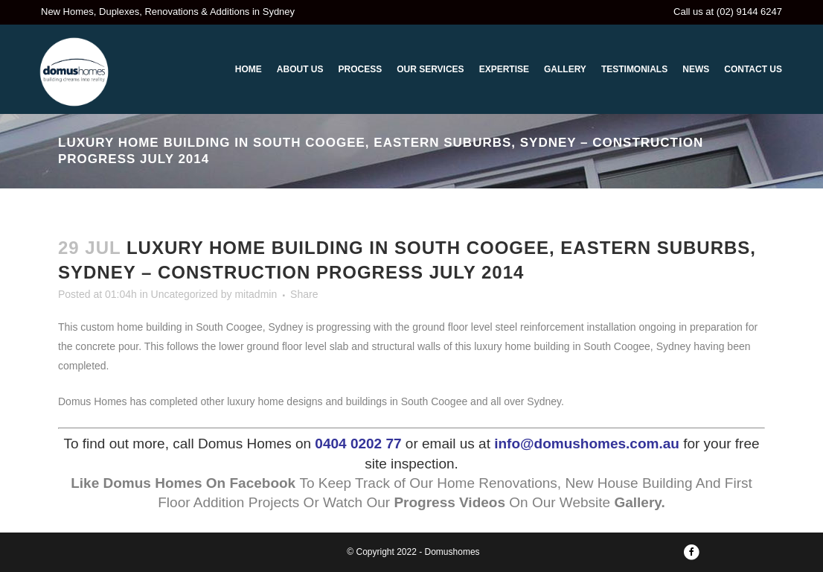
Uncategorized (184, 294)
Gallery (637, 502)
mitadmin (255, 294)
